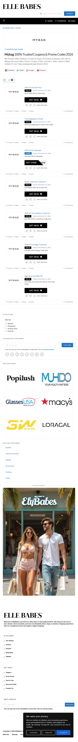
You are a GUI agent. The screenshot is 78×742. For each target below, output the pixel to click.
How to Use (10, 680)
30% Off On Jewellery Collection (37, 213)
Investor (8, 648)
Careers (8, 644)
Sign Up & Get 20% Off (34, 276)
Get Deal (35, 100)
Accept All (63, 732)
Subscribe (67, 345)
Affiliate (8, 656)
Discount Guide (11, 684)
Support (8, 672)
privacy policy (49, 349)
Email (31, 111)
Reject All (48, 732)
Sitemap (15, 734)
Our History (10, 640)
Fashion (8, 447)
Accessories (10, 466)
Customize (33, 732)
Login (71, 21)
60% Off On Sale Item (33, 87)
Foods (8, 478)
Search (69, 13)
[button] (10, 70)
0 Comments (68, 111)
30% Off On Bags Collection (36, 244)
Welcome (6, 734)
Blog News (9, 652)
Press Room (10, 676)
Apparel (8, 460)
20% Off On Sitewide (33, 150)
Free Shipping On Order (34, 119)
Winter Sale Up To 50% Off (35, 182)
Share (23, 111)
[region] (48, 725)
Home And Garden (12, 454)
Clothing (8, 472)
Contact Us (9, 688)
